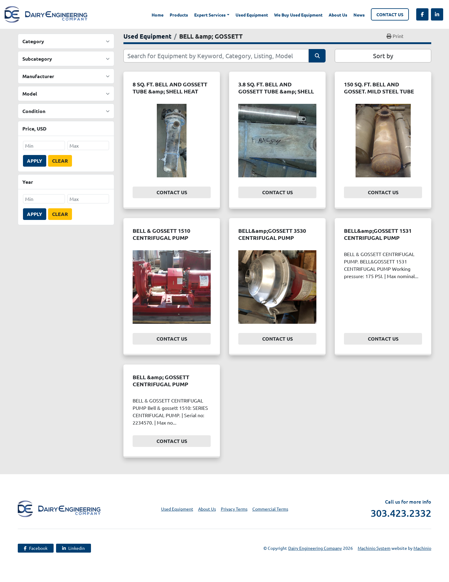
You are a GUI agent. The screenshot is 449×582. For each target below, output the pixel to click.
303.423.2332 (401, 513)
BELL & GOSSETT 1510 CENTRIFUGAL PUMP (161, 234)
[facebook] (422, 14)
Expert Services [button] (210, 14)
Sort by (383, 55)
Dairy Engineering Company (315, 548)
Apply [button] (34, 160)
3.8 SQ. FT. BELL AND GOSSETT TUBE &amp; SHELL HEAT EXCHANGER (276, 91)
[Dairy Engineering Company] (59, 508)
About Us (338, 14)
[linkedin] (437, 14)
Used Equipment (252, 14)
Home (158, 14)
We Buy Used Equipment (298, 14)
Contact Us (389, 14)
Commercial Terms (270, 509)
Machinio (422, 548)
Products (179, 14)
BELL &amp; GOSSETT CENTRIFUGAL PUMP (161, 380)
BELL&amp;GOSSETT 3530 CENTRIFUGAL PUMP (272, 234)
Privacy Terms (234, 509)
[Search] (216, 55)
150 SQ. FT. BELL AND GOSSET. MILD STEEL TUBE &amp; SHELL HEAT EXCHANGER (379, 94)
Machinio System (374, 548)
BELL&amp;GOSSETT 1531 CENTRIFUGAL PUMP (378, 234)
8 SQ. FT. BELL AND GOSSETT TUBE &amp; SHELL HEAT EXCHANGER (170, 91)
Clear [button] (60, 160)
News (359, 14)
